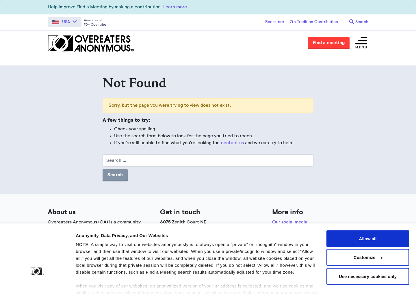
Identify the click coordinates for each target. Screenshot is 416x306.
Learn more (175, 7)
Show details (89, 294)
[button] (64, 22)
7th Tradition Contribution (314, 22)
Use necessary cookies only (368, 262)
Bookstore (274, 22)
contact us (232, 143)
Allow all (368, 225)
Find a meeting (329, 43)
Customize (368, 244)
